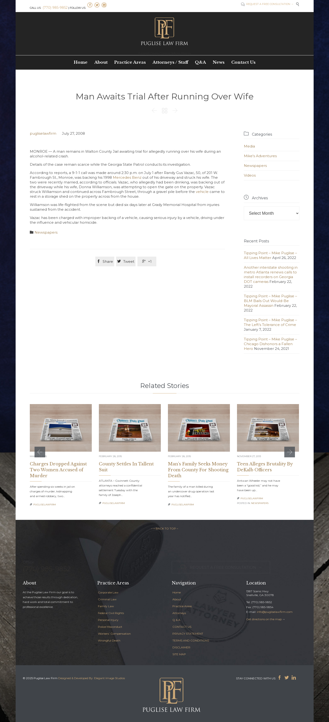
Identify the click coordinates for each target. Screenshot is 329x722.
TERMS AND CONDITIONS (190, 640)
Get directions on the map (264, 619)
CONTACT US (181, 626)
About (176, 599)
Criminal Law (107, 599)
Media (249, 146)
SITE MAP (179, 654)
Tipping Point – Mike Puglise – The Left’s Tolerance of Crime (270, 322)
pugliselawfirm (43, 133)
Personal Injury (108, 620)
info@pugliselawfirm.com (275, 612)
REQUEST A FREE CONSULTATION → (270, 4)
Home (176, 592)
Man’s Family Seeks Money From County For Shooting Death (198, 469)
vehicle (202, 191)
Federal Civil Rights (111, 613)
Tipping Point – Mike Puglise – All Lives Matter (270, 255)
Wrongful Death (109, 640)
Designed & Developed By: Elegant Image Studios (91, 678)
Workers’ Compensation (114, 633)
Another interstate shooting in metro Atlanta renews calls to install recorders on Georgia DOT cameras (271, 274)
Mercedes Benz (127, 177)
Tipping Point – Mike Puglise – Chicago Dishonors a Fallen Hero (270, 344)
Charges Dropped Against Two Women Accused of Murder (58, 469)
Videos (250, 175)
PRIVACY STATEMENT (187, 633)
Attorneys (179, 613)
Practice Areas (182, 606)
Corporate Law (108, 592)
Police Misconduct (110, 626)
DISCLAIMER (181, 647)
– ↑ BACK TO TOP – (164, 528)
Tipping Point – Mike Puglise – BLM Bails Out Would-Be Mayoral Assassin (270, 301)
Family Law (106, 606)
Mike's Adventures (260, 156)
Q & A (176, 620)
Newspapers (46, 232)
